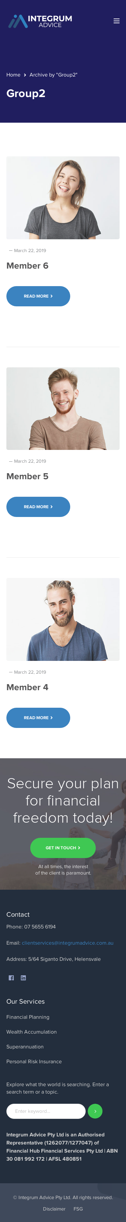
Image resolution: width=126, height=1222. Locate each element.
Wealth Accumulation (31, 1032)
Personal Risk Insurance (34, 1062)
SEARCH (95, 1111)
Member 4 (27, 687)
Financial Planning (27, 1017)
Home (13, 75)
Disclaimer (54, 1209)
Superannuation (25, 1047)
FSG (78, 1209)
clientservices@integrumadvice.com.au (68, 943)
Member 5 (27, 476)
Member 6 (27, 266)
